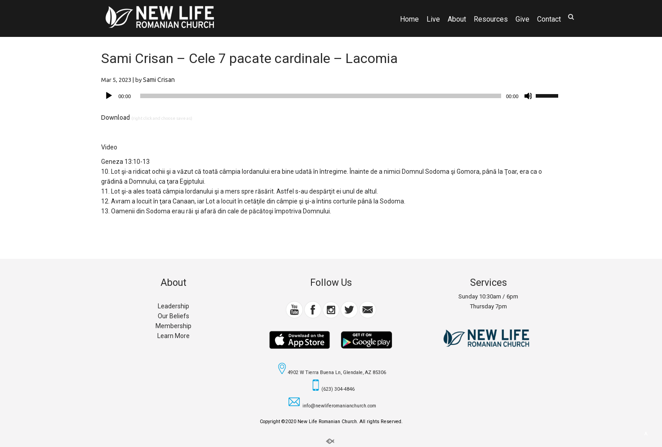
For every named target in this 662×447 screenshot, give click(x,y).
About (457, 19)
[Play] (108, 95)
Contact (549, 19)
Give (522, 19)
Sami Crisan (159, 79)
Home (409, 19)
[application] (331, 96)
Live (433, 19)
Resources (491, 19)
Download (115, 117)
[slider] (320, 96)
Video (109, 147)
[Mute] (528, 95)
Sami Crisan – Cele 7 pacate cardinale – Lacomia (249, 58)
